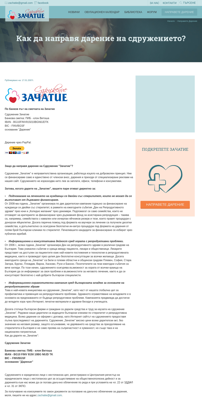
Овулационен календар (102, 12)
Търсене (187, 3)
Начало (171, 21)
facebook (41, 3)
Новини (74, 12)
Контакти (169, 2)
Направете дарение (165, 204)
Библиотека (133, 12)
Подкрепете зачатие (165, 149)
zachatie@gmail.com (19, 3)
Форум (152, 12)
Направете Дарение (179, 12)
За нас (154, 2)
